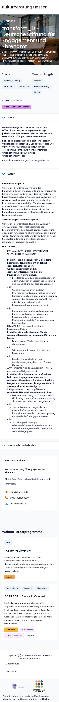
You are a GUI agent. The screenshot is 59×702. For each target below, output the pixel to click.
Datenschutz (12, 663)
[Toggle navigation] (53, 7)
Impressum (11, 671)
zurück (8, 21)
